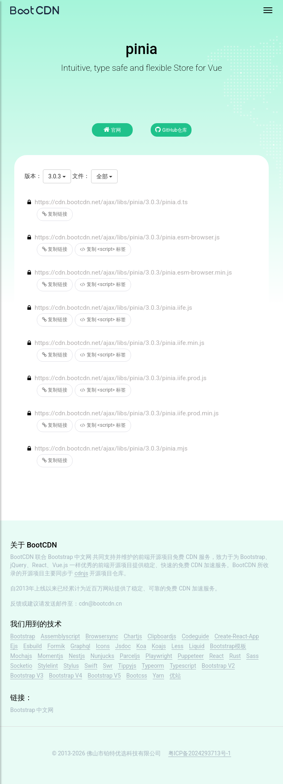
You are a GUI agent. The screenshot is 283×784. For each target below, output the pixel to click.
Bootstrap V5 (104, 675)
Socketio (21, 665)
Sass (252, 656)
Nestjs (77, 656)
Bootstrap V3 (26, 675)
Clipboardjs (161, 636)
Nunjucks (102, 656)
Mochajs (21, 656)
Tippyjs (127, 665)
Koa (141, 646)
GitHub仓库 (171, 129)
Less (177, 646)
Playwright (158, 656)
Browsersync (101, 636)
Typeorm (153, 665)
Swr (108, 665)
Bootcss (136, 675)
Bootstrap (22, 636)
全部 (104, 176)
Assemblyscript (60, 636)
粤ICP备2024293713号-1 (199, 753)
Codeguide (195, 636)
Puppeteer (191, 656)
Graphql (81, 646)
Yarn (158, 675)
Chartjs (133, 636)
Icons (103, 646)
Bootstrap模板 (228, 646)
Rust (235, 656)
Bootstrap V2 (218, 665)
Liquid (197, 646)
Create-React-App (236, 636)
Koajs (159, 646)
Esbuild (32, 646)
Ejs (14, 646)
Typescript (182, 665)
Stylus (71, 665)
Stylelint (48, 665)
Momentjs (50, 656)
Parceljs (130, 656)
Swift (91, 665)
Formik (56, 646)
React (216, 656)
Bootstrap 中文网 (70, 557)
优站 (175, 675)
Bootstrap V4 (65, 675)
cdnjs (81, 573)
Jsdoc (123, 646)
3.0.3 (56, 176)
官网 (112, 129)
